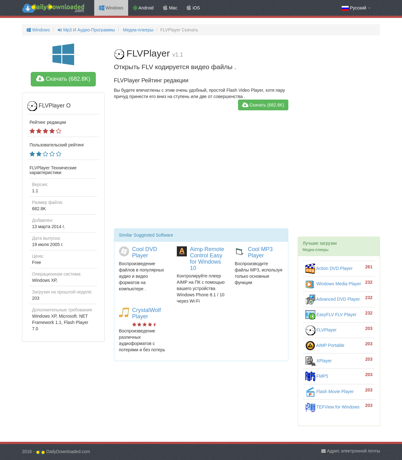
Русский (356, 8)
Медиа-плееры (138, 29)
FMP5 (316, 376)
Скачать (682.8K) (63, 79)
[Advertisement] (201, 172)
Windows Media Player (333, 283)
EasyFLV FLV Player (331, 314)
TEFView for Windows (332, 406)
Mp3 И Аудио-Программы (86, 29)
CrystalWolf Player (146, 313)
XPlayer (318, 360)
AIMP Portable (325, 345)
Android (143, 7)
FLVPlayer (321, 329)
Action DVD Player (329, 268)
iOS (193, 7)
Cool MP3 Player (260, 252)
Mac (170, 7)
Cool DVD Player (144, 252)
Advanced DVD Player (332, 299)
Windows (111, 7)
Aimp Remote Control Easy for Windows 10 (207, 258)
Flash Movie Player (329, 391)
